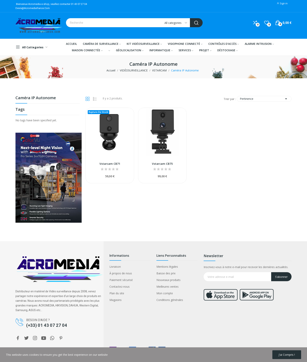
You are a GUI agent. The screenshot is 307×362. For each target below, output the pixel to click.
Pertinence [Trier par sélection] (264, 98)
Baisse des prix (165, 273)
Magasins (115, 300)
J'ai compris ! (287, 355)
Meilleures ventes (167, 286)
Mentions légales (167, 266)
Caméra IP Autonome (35, 98)
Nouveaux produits (168, 280)
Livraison (115, 266)
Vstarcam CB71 (109, 164)
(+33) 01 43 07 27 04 (46, 325)
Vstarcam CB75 (162, 164)
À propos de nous (120, 273)
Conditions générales (169, 300)
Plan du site (116, 293)
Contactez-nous (119, 286)
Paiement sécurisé (121, 280)
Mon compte (164, 293)
